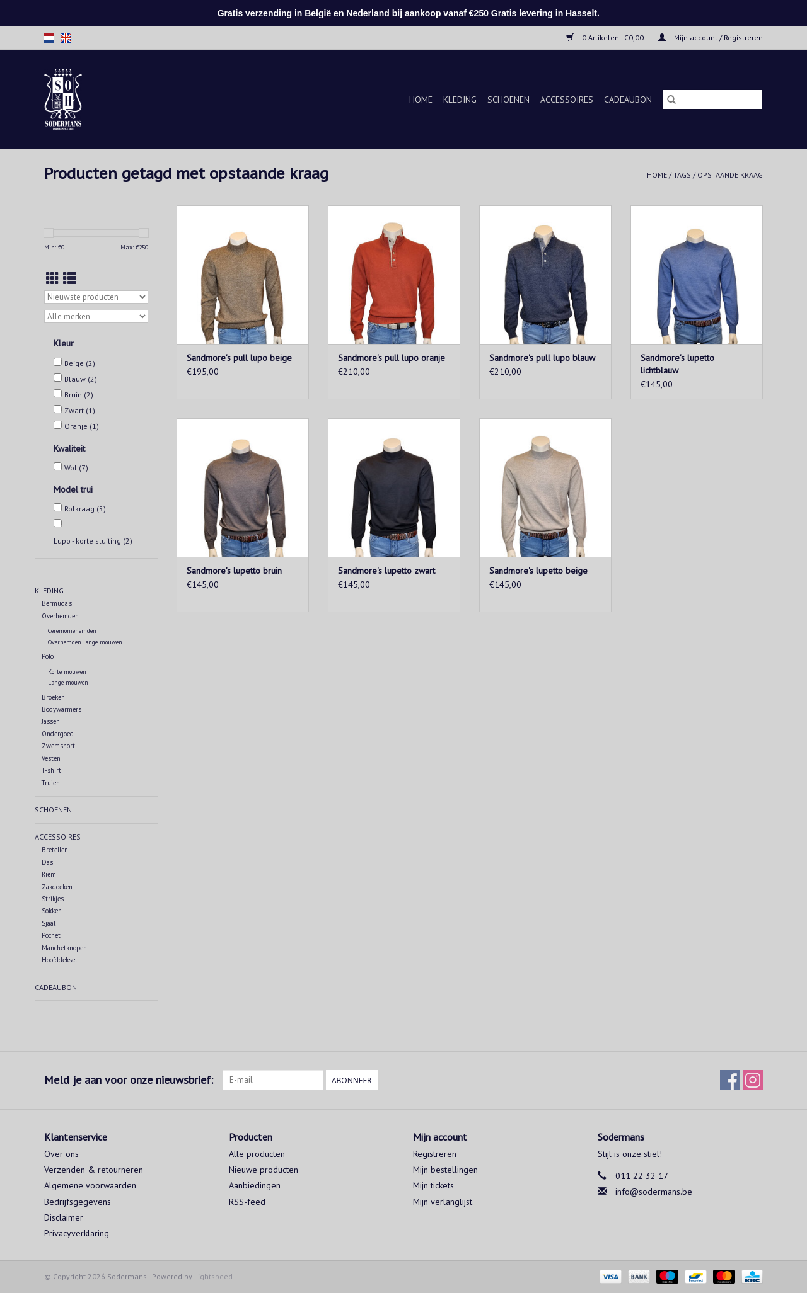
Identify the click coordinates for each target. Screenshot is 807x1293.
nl (49, 38)
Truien (51, 782)
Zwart (79, 410)
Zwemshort (58, 745)
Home (421, 99)
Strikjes (53, 898)
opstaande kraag (730, 174)
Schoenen (508, 99)
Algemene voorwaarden (90, 1185)
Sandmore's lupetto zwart (386, 570)
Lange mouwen (68, 682)
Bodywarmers (61, 709)
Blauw (80, 379)
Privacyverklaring (76, 1233)
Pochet (51, 935)
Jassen (51, 721)
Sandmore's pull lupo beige (239, 357)
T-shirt (51, 770)
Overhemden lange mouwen (85, 642)
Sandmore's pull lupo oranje (391, 357)
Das (47, 862)
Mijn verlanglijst (442, 1201)
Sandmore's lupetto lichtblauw (677, 364)
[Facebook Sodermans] (730, 1080)
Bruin (78, 394)
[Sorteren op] (96, 297)
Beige (79, 363)
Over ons (61, 1153)
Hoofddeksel (59, 959)
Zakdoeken (57, 886)
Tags (682, 174)
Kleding (460, 99)
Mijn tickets (433, 1185)
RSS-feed (247, 1201)
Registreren (434, 1153)
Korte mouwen (67, 672)
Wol (76, 467)
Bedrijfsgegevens (77, 1201)
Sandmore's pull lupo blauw (542, 357)
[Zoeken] (712, 99)
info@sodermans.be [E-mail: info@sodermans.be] (653, 1191)
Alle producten (257, 1153)
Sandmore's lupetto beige (538, 570)
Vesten (51, 758)
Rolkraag (85, 508)
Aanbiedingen (255, 1185)
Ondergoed (58, 733)
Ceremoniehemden (72, 631)
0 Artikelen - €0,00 (606, 37)
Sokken (52, 910)
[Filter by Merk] (96, 316)
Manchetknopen (64, 947)
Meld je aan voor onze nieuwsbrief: (128, 1079)
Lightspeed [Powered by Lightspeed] (213, 1276)
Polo (48, 656)
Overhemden (60, 616)
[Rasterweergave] (52, 278)
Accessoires (566, 99)
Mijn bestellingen (445, 1169)
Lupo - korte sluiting (93, 540)
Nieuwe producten (263, 1169)
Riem (49, 874)
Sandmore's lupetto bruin (234, 570)
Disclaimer (63, 1217)
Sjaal (48, 923)
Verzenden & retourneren (93, 1169)
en (66, 38)
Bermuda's (57, 603)
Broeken (53, 697)
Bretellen (55, 849)
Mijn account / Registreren (710, 37)
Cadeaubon (628, 99)
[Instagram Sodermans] (753, 1080)
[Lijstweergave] (69, 278)
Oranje (81, 426)
